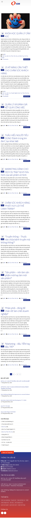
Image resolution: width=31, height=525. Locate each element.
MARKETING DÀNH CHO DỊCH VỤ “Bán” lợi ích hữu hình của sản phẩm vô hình (15, 171)
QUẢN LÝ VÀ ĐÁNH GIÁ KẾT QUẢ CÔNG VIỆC (16, 106)
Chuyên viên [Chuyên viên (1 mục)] (13, 500)
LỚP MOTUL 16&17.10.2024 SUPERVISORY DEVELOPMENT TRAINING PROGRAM (13, 484)
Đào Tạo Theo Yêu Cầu (12, 56)
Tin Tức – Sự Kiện (6, 442)
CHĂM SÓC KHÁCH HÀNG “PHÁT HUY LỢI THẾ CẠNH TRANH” (15, 205)
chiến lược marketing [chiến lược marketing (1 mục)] (5, 500)
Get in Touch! (7, 452)
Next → (20, 374)
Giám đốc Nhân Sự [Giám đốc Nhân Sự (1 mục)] (21, 500)
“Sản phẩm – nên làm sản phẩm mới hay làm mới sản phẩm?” (15, 275)
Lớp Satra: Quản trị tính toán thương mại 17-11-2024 (13, 400)
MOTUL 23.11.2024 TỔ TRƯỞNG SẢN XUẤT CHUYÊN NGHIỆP (15, 381)
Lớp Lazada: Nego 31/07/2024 (8, 412)
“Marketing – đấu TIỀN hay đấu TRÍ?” (17, 345)
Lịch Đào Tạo (21, 56)
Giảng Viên (4, 434)
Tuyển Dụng (4, 445)
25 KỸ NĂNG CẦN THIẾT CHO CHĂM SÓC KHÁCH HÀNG (14, 70)
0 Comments (5, 59)
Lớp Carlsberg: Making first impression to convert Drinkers (15, 394)
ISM (4, 54)
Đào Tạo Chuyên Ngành (12, 93)
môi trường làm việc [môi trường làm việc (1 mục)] (19, 502)
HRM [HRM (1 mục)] (27, 500)
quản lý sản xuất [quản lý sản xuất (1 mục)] (13, 504)
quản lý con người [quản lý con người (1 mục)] (4, 504)
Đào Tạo (4, 56)
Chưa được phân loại (7, 424)
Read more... (27, 59)
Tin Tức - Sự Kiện (5, 94)
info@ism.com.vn (11, 469)
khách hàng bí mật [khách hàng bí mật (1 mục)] (5, 502)
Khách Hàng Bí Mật (6, 437)
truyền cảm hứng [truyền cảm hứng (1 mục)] (21, 504)
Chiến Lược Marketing (7, 421)
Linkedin (5, 513)
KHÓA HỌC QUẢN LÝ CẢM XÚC (17, 35)
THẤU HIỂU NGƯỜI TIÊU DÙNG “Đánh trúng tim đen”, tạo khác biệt (14, 138)
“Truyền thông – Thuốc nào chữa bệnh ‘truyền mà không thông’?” (15, 239)
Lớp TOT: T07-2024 (5, 406)
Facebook (2, 513)
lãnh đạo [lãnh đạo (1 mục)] (11, 502)
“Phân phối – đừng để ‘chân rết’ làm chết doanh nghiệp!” (15, 311)
